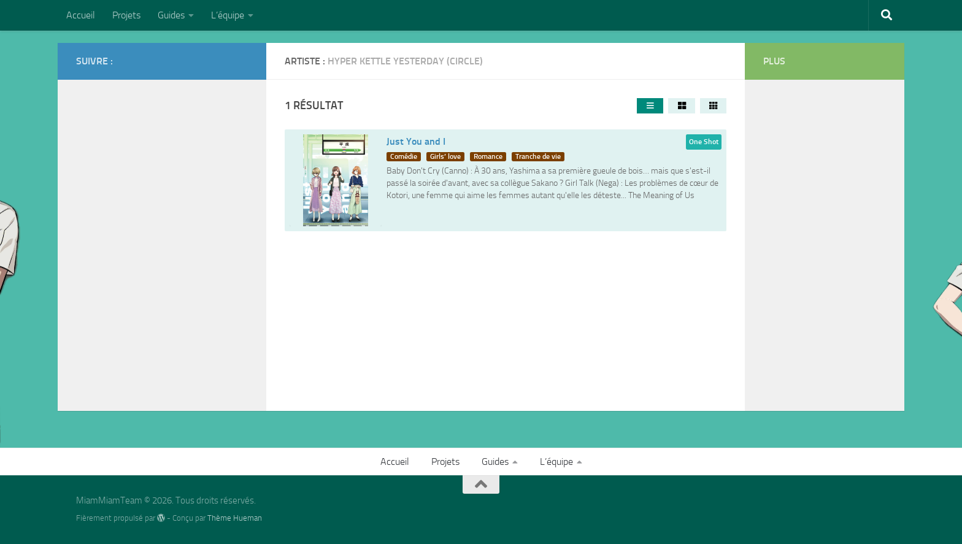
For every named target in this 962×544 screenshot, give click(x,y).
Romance (488, 156)
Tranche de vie (538, 156)
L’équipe (227, 15)
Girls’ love (445, 156)
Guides (171, 15)
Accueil (80, 15)
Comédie (403, 156)
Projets (126, 15)
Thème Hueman (234, 518)
